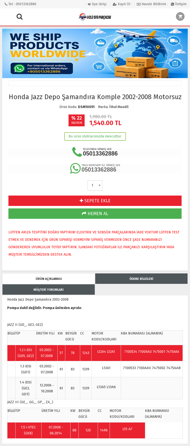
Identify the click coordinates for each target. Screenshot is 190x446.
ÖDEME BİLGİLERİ (141, 279)
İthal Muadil (118, 107)
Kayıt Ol (121, 4)
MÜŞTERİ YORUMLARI (49, 289)
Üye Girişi (97, 4)
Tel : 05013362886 (20, 4)
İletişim (179, 4)
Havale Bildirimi (151, 4)
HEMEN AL (95, 213)
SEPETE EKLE (95, 201)
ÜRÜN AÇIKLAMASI (49, 279)
